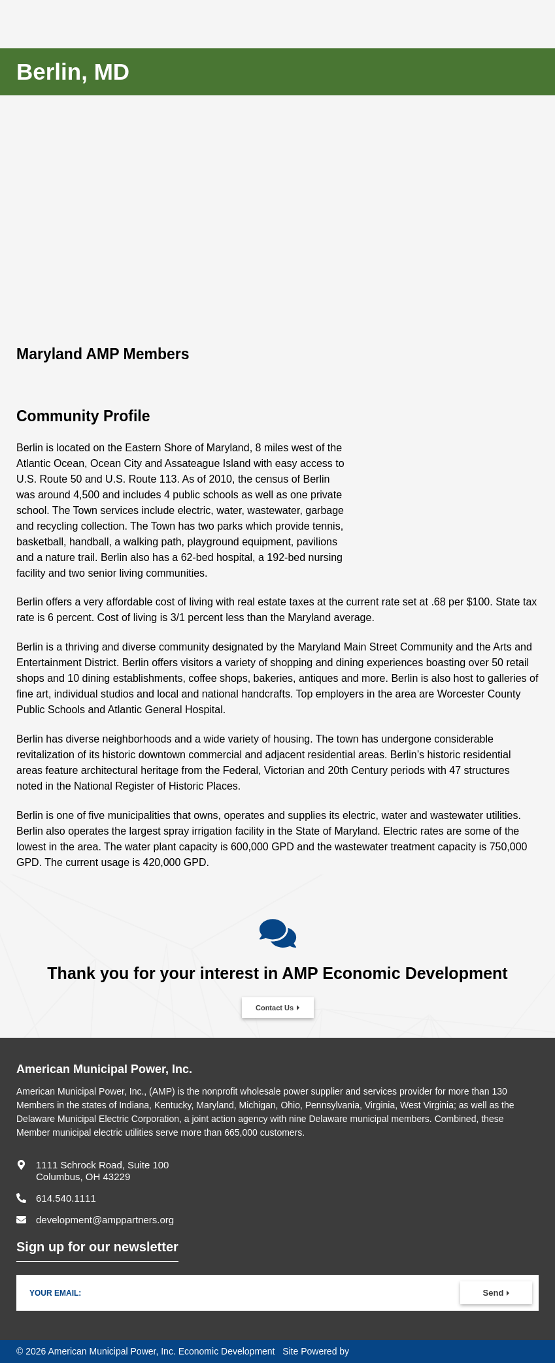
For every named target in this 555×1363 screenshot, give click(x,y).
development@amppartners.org (105, 1219)
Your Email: (55, 1293)
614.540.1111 (66, 1198)
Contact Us (275, 1008)
